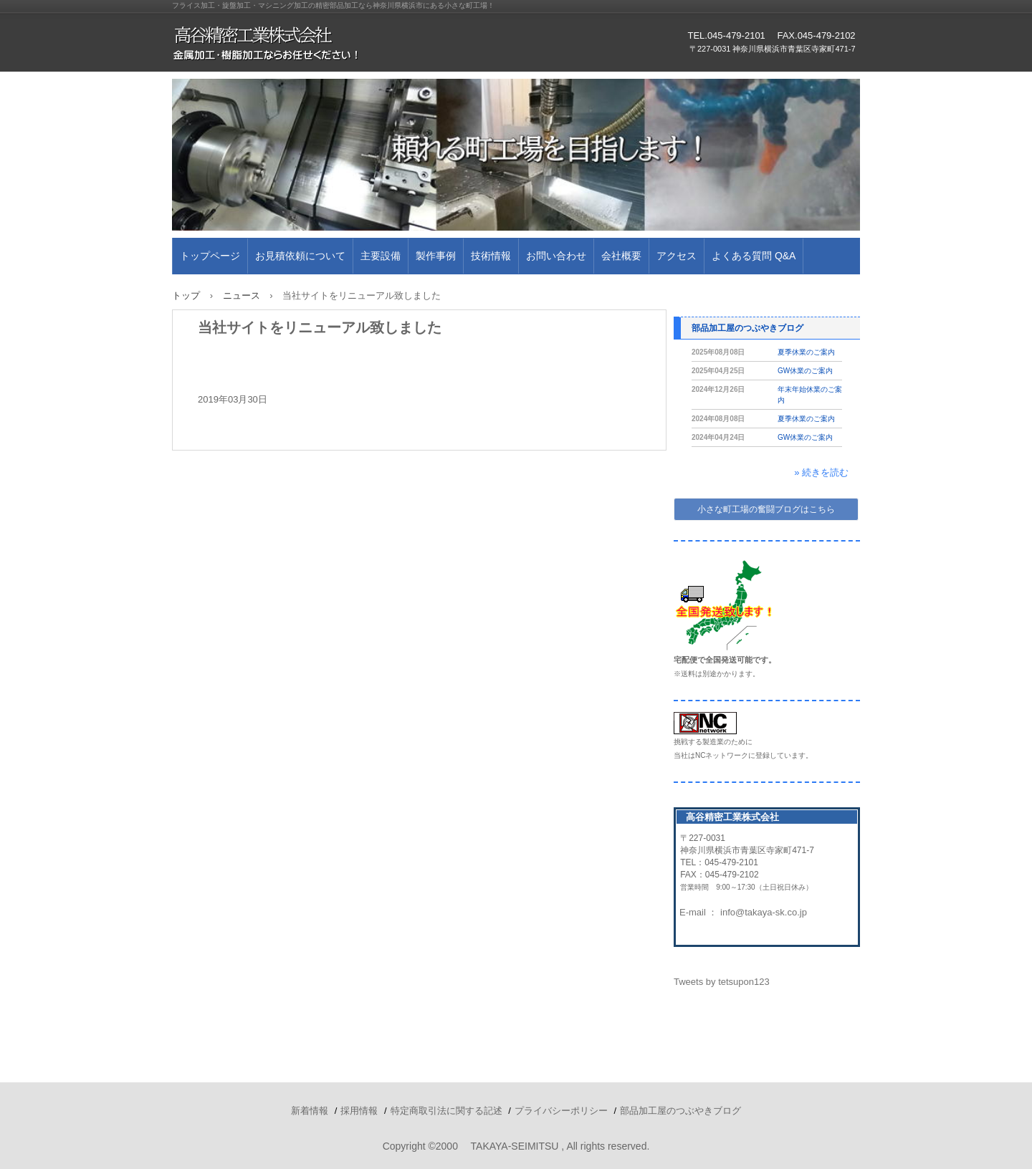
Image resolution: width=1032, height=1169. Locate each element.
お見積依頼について (300, 255)
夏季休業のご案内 (806, 352)
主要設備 (380, 255)
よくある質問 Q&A (754, 255)
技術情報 (491, 255)
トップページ (210, 255)
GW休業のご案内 (805, 371)
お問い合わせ (556, 255)
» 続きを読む (821, 472)
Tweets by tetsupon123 (722, 981)
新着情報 (309, 1110)
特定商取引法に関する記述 (446, 1110)
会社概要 (621, 255)
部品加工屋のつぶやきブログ (747, 328)
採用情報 (359, 1110)
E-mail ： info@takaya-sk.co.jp (743, 912)
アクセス (676, 255)
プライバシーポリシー (561, 1110)
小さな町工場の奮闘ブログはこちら (766, 509)
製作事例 (436, 255)
